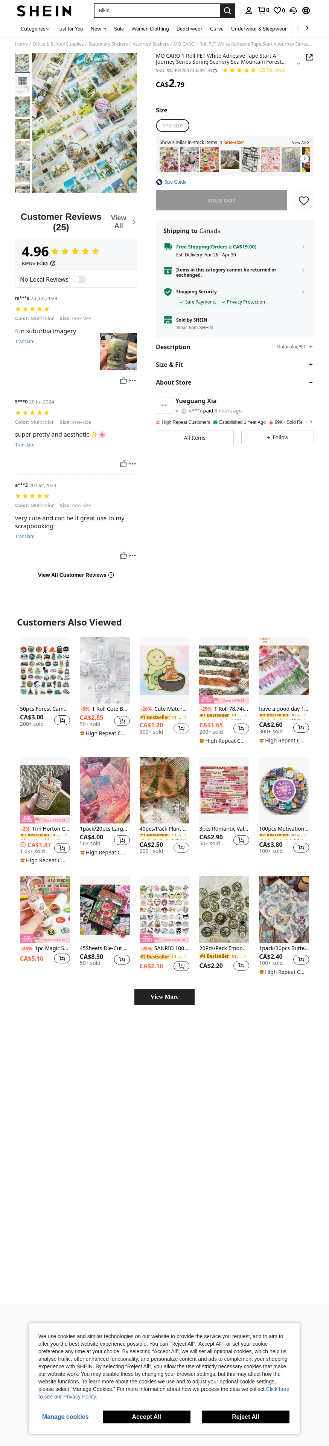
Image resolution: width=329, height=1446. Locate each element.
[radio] (172, 125)
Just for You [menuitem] (70, 29)
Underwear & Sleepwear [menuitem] (259, 29)
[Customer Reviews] (76, 222)
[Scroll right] (307, 28)
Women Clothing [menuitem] (150, 29)
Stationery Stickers (108, 44)
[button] (157, 10)
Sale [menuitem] (119, 29)
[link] (263, 10)
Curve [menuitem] (217, 29)
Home (21, 44)
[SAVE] (304, 200)
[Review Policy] (39, 263)
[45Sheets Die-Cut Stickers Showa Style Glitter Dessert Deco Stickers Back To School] (105, 894)
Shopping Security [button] (196, 291)
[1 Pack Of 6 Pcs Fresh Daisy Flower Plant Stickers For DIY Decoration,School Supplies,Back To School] (291, 159)
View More (164, 981)
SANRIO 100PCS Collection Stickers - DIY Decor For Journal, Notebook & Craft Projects (165, 933)
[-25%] (205, 694)
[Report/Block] (132, 375)
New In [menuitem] (99, 29)
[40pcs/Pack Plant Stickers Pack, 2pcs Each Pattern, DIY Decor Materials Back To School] (165, 774)
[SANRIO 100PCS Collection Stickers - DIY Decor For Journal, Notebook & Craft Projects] (165, 894)
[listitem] (169, 159)
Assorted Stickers (151, 44)
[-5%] (85, 694)
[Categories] (35, 28)
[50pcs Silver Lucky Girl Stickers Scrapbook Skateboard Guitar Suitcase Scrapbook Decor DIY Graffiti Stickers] (189, 159)
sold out (221, 200)
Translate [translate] (25, 336)
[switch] (79, 279)
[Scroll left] (298, 28)
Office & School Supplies (58, 44)
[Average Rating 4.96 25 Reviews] (253, 70)
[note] (104, 718)
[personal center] (248, 10)
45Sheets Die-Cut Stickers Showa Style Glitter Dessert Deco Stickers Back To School (105, 933)
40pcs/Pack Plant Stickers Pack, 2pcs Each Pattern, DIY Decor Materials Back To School (165, 813)
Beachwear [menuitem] (190, 29)
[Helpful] (123, 375)
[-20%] (146, 694)
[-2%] (25, 813)
